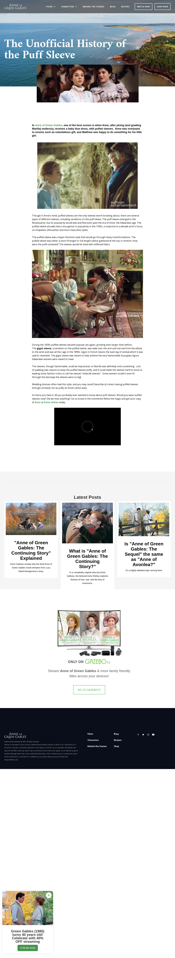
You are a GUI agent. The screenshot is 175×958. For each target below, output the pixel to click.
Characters (93, 740)
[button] (50, 6)
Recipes (125, 6)
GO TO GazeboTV (89, 691)
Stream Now (27, 947)
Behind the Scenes (93, 6)
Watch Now (143, 6)
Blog (112, 6)
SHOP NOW (162, 6)
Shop (116, 746)
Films (90, 733)
